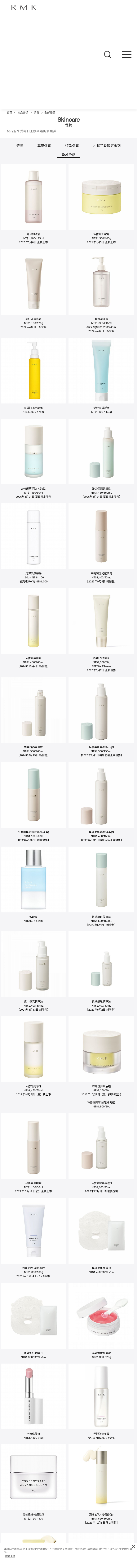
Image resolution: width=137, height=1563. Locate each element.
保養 (36, 113)
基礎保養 (44, 146)
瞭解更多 (10, 1556)
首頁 (9, 113)
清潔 (19, 146)
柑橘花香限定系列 (107, 146)
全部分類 (49, 113)
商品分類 (23, 113)
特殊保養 (72, 146)
